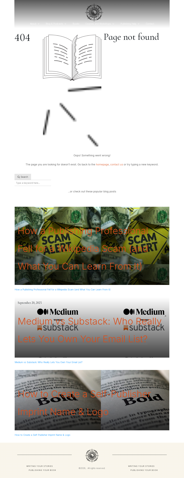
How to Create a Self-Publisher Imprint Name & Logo (42, 434)
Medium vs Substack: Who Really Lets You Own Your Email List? (49, 362)
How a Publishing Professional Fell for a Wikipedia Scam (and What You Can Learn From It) (83, 248)
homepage (102, 164)
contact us (116, 164)
